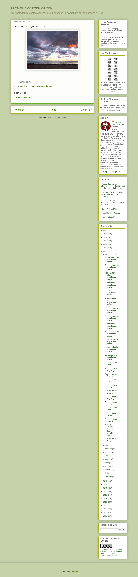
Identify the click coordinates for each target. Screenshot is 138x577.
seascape (30, 86)
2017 (105, 488)
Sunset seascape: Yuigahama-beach (112, 259)
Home (53, 109)
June (107, 459)
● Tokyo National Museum (110, 209)
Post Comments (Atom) (58, 117)
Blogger (74, 572)
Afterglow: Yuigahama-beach (110, 293)
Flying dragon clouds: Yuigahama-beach (110, 301)
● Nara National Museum (110, 213)
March (108, 470)
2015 (105, 495)
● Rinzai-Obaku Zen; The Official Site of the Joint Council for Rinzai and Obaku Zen (112, 186)
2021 (105, 248)
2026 (105, 230)
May (107, 463)
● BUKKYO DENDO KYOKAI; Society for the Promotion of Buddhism (112, 194)
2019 (105, 481)
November (109, 445)
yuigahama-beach (44, 86)
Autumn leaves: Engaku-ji (111, 364)
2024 (105, 237)
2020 (105, 251)
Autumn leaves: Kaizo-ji (111, 420)
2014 (105, 498)
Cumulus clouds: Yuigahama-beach (111, 349)
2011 (105, 509)
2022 (105, 244)
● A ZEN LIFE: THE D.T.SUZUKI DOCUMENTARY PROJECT (112, 203)
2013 (105, 502)
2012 (105, 505)
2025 (105, 234)
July (107, 456)
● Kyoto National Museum (110, 217)
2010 (105, 512)
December (109, 254)
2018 (105, 484)
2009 (105, 516)
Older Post (86, 109)
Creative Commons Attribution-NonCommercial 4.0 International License (112, 554)
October (108, 449)
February (109, 473)
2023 (105, 241)
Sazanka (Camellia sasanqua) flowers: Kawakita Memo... (110, 430)
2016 (105, 491)
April (107, 466)
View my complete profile (110, 172)
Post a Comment (23, 97)
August (108, 452)
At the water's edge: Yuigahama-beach (110, 276)
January (108, 477)
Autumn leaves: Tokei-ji (111, 414)
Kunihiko (118, 122)
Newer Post (19, 109)
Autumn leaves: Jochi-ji (111, 440)
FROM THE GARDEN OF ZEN (31, 8)
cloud (22, 86)
